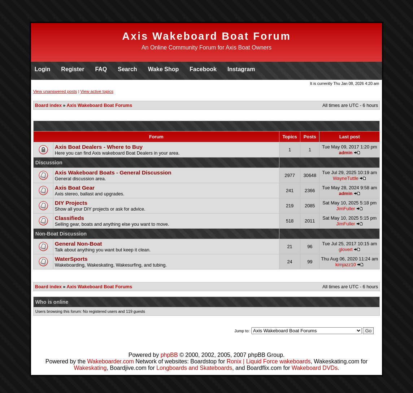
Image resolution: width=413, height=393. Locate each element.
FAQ (101, 69)
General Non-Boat (78, 244)
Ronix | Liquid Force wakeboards (269, 361)
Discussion (48, 162)
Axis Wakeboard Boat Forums (99, 105)
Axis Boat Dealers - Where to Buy (99, 147)
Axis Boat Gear (75, 188)
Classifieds (69, 218)
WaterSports (71, 259)
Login (43, 69)
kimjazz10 (345, 264)
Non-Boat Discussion (61, 234)
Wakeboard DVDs (315, 368)
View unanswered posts (55, 91)
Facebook (203, 69)
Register (72, 69)
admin (346, 152)
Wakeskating (90, 368)
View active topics (97, 91)
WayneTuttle (345, 178)
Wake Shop (163, 69)
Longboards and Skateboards (194, 368)
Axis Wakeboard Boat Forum (206, 36)
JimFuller (345, 208)
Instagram (241, 69)
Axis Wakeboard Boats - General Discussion (113, 172)
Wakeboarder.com (110, 361)
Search (127, 69)
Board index (48, 105)
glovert (345, 249)
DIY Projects (71, 203)
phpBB (169, 355)
